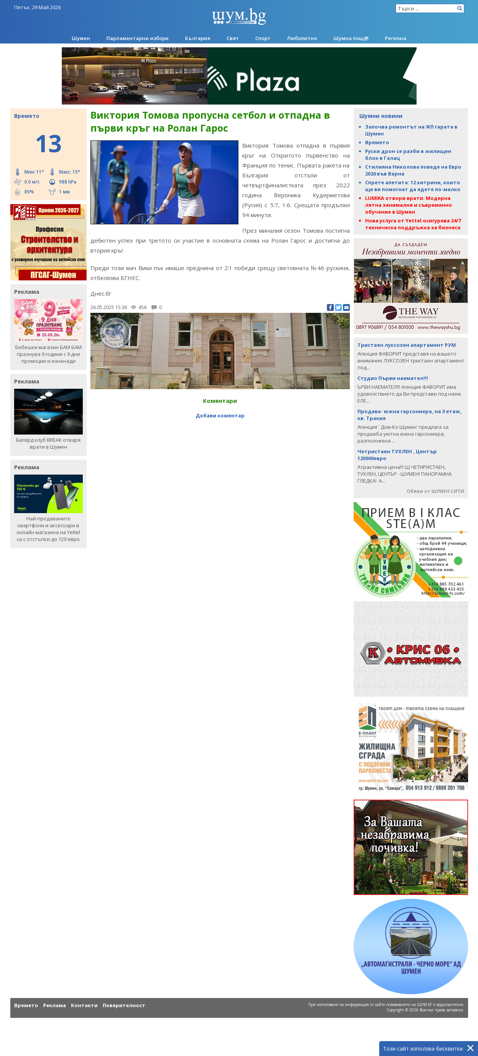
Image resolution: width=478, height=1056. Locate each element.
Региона (395, 38)
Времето (377, 142)
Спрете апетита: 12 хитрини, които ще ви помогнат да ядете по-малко (412, 186)
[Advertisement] (220, 428)
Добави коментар (220, 405)
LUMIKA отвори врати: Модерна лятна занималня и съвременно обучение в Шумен (408, 205)
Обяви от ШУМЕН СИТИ (435, 491)
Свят (233, 38)
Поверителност (124, 1005)
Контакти (84, 1005)
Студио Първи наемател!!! (392, 378)
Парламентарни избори (137, 38)
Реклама (54, 1005)
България (197, 38)
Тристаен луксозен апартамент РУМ (406, 344)
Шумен (81, 38)
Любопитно (302, 38)
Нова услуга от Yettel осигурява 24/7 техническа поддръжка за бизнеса (413, 224)
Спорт (262, 38)
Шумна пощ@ (351, 38)
